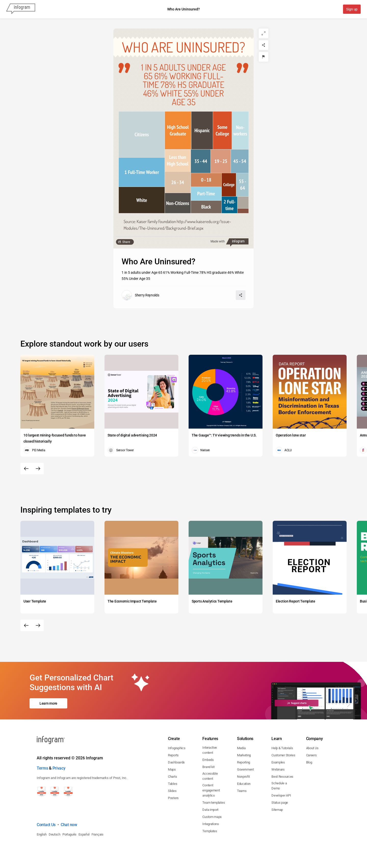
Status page (279, 781)
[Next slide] (38, 468)
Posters (173, 776)
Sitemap (277, 788)
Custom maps (212, 795)
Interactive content (209, 728)
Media (241, 726)
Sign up (351, 9)
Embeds (208, 738)
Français (97, 812)
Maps (172, 747)
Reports (173, 733)
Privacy (59, 746)
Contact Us (46, 802)
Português (69, 812)
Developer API (281, 773)
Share (126, 242)
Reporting (243, 740)
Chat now (69, 802)
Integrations (210, 802)
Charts (172, 755)
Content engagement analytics (211, 768)
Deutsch (54, 812)
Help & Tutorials (282, 726)
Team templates (213, 781)
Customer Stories (283, 733)
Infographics (176, 726)
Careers (311, 733)
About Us (312, 726)
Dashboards (176, 740)
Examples (278, 740)
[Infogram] (20, 9)
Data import (210, 788)
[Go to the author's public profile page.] (140, 295)
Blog (309, 740)
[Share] (263, 45)
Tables (172, 762)
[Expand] (263, 33)
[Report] (263, 57)
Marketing (244, 733)
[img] (142, 134)
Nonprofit (243, 755)
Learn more (48, 692)
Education (244, 762)
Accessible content (210, 754)
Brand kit (208, 745)
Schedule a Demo (279, 763)
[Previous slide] (26, 468)
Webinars (278, 747)
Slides (172, 769)
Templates (209, 809)
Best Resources (282, 755)
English (42, 812)
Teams (242, 769)
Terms (42, 746)
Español (83, 812)
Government (245, 747)
